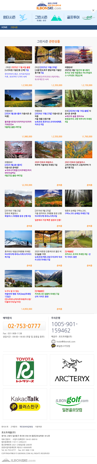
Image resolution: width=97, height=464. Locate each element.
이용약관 (38, 427)
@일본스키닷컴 (63, 346)
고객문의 (13, 427)
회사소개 (4, 427)
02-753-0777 (24, 326)
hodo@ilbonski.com (66, 342)
